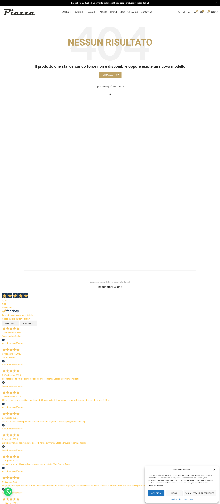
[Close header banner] (216, 3)
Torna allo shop (110, 75)
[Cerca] (189, 12)
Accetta (156, 493)
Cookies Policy (175, 499)
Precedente (11, 323)
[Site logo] (19, 11)
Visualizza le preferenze (199, 493)
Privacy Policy (188, 499)
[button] (214, 469)
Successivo (28, 323)
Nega (174, 493)
